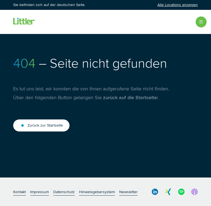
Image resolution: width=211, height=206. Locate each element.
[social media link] (155, 191)
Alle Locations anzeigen (177, 4)
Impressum (39, 192)
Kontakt (19, 192)
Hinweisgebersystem (97, 192)
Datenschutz (64, 192)
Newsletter (128, 192)
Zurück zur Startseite (41, 125)
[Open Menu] (201, 21)
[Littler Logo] (24, 21)
